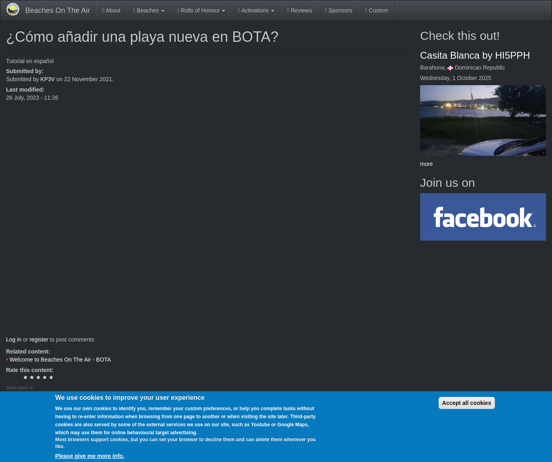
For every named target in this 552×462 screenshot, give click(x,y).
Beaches (148, 10)
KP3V (48, 79)
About (112, 10)
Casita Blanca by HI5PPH (475, 55)
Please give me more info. (89, 456)
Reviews (299, 10)
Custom (376, 10)
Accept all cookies (466, 403)
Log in (13, 339)
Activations (256, 10)
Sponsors (338, 10)
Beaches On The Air (57, 10)
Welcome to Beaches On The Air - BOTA (60, 359)
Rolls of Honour (201, 10)
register (38, 339)
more (426, 164)
